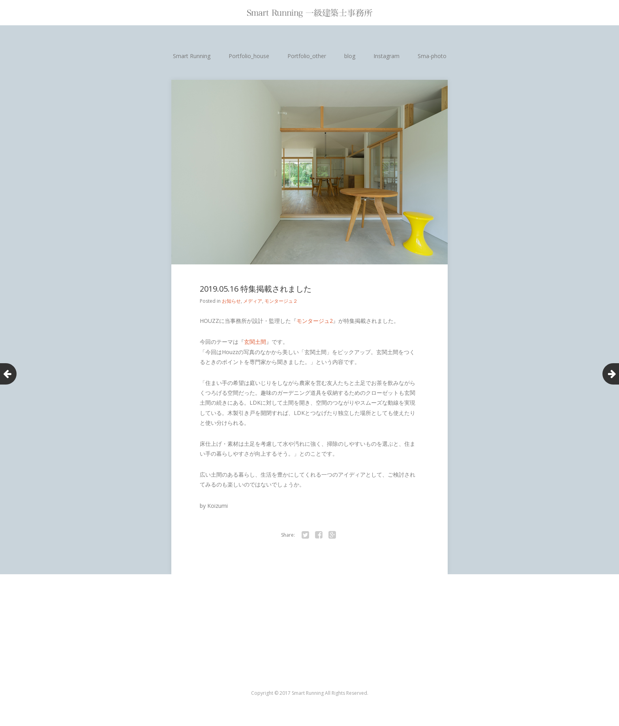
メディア (252, 301)
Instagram (386, 56)
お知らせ (231, 301)
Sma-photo (432, 56)
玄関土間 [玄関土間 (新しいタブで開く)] (255, 341)
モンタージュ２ (281, 301)
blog (349, 56)
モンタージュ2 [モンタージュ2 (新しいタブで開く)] (314, 320)
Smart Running (191, 56)
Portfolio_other (306, 56)
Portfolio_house (249, 56)
